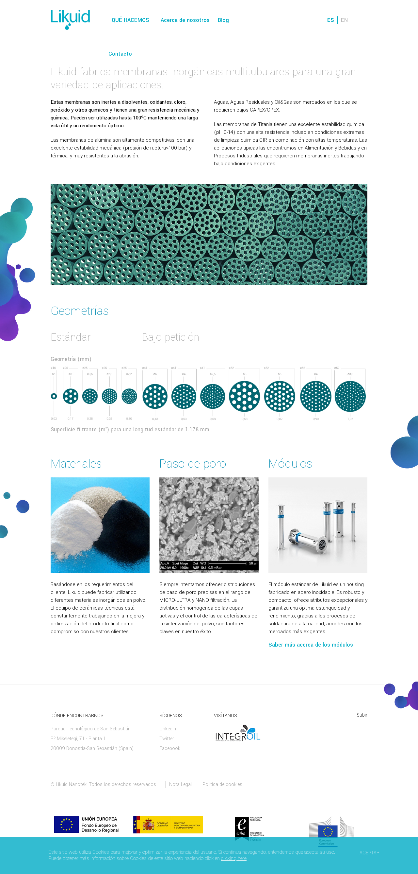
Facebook (169, 748)
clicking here (234, 858)
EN (344, 20)
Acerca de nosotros (185, 20)
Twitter (166, 738)
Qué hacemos (130, 20)
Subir (362, 715)
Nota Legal (180, 784)
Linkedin (167, 728)
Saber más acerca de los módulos (310, 645)
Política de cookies (222, 784)
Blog (223, 20)
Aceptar (369, 852)
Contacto (120, 54)
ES (330, 20)
